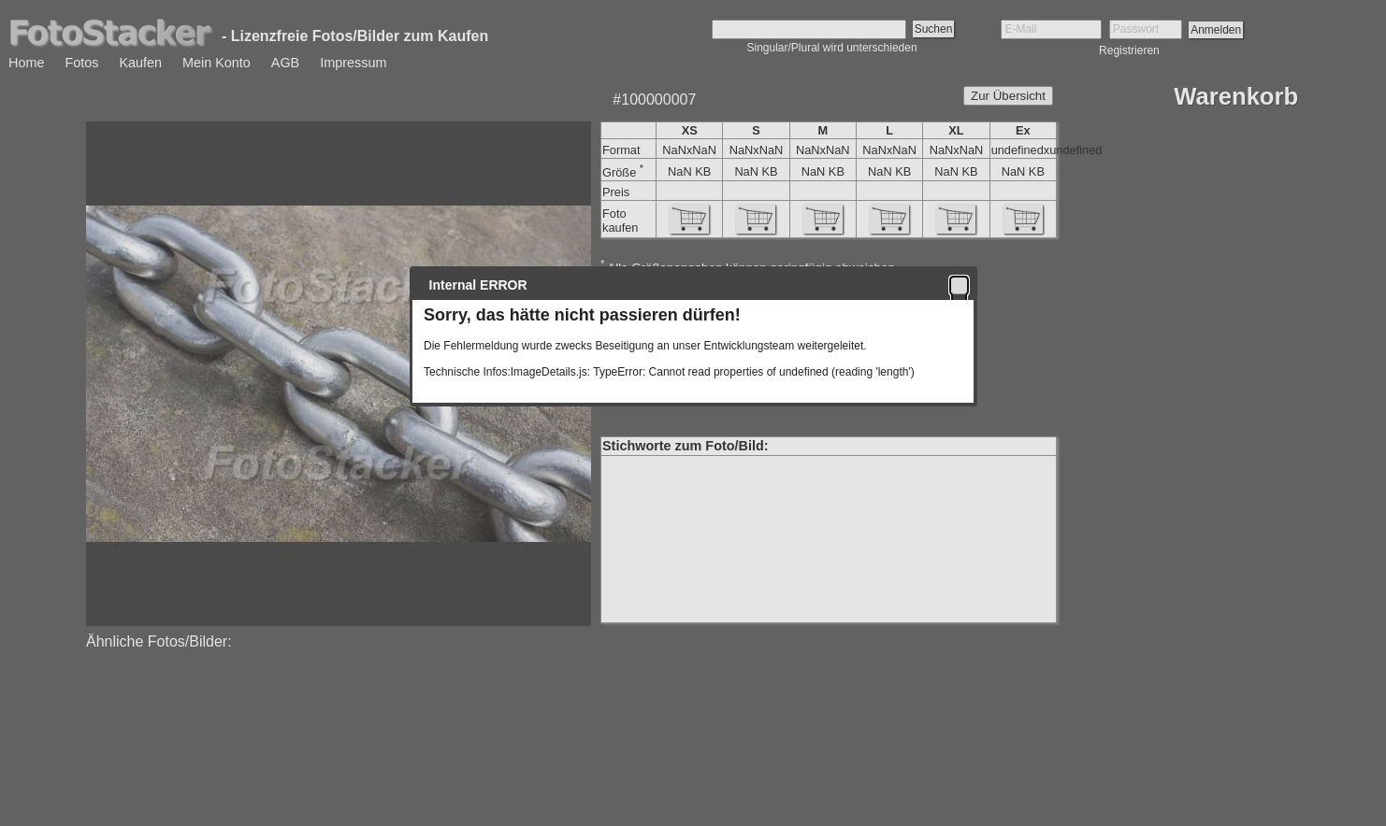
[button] (959, 285)
